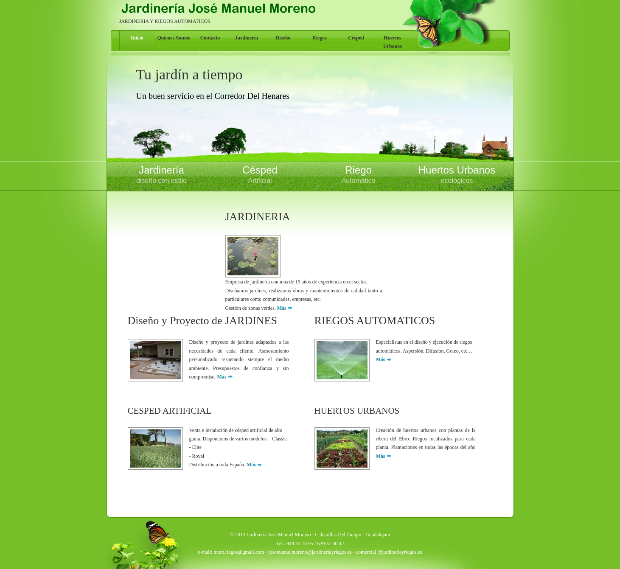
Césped (356, 38)
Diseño (283, 38)
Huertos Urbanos (392, 42)
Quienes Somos (173, 38)
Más (281, 308)
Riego (358, 174)
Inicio (137, 38)
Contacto (210, 38)
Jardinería (246, 38)
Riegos (319, 38)
